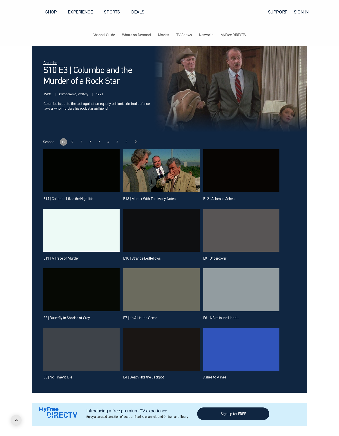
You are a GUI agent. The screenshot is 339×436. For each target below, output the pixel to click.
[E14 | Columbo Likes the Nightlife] (81, 170)
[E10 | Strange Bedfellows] (161, 230)
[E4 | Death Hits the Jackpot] (161, 349)
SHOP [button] (53, 12)
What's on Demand (136, 34)
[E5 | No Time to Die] (81, 349)
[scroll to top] (16, 420)
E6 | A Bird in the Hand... (221, 317)
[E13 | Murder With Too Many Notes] (161, 170)
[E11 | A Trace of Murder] (81, 230)
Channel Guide (104, 34)
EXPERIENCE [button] (83, 12)
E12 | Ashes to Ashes (218, 198)
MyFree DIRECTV (234, 34)
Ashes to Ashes (214, 377)
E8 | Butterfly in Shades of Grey (66, 317)
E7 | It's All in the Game (140, 317)
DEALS (137, 12)
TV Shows (184, 34)
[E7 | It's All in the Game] (161, 289)
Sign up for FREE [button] (233, 413)
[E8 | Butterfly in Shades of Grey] (81, 289)
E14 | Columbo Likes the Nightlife (68, 198)
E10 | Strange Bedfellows (142, 258)
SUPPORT (277, 12)
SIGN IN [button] (304, 12)
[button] (327, 12)
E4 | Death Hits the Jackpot (143, 377)
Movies (163, 34)
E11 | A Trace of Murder (60, 258)
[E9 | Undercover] (241, 230)
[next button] (135, 142)
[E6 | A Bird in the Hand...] (241, 289)
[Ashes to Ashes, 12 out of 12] (241, 349)
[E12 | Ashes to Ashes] (241, 170)
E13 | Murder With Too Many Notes (149, 198)
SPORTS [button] (114, 12)
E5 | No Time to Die (57, 377)
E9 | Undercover (214, 258)
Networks (206, 34)
